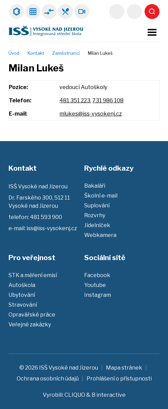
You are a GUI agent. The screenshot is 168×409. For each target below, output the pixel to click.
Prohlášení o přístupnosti (119, 378)
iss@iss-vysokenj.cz (116, 11)
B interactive (109, 395)
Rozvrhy (32, 11)
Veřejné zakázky (29, 324)
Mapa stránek (124, 367)
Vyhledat (152, 11)
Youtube (95, 285)
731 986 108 (108, 100)
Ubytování (21, 295)
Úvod (13, 53)
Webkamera (81, 11)
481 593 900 (134, 11)
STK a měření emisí (32, 275)
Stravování (22, 305)
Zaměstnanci (66, 53)
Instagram (97, 295)
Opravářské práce (31, 314)
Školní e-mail (100, 195)
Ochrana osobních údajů (48, 378)
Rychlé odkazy (109, 168)
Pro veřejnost (31, 257)
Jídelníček (65, 11)
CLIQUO (74, 395)
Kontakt (35, 53)
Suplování (49, 11)
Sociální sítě (104, 257)
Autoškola (21, 285)
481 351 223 (74, 100)
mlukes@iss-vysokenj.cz (90, 113)
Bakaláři (16, 11)
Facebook (97, 275)
